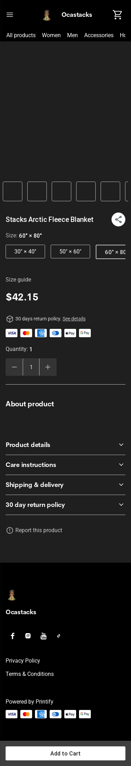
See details (74, 318)
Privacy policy (23, 660)
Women (51, 35)
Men (72, 35)
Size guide (18, 279)
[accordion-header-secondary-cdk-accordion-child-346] (65, 505)
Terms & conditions (30, 674)
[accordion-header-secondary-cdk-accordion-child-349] (65, 485)
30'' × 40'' (25, 251)
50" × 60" (70, 251)
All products (21, 35)
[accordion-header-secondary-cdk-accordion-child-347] (65, 445)
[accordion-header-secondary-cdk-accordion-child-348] (65, 465)
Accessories (99, 35)
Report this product (38, 530)
